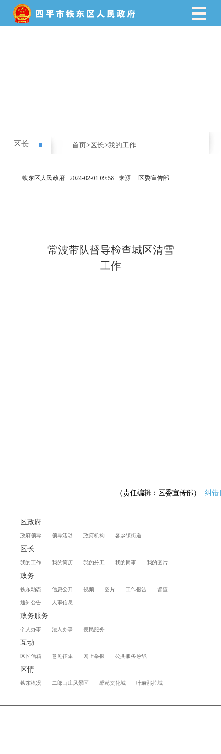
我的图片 (157, 562)
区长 (21, 144)
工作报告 (136, 589)
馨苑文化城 (112, 683)
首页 (79, 145)
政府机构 (94, 536)
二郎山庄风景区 (70, 683)
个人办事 (30, 629)
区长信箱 (30, 656)
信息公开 (62, 589)
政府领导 (30, 536)
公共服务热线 (131, 656)
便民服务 (94, 629)
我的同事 (125, 562)
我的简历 (62, 562)
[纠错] (211, 493)
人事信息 (62, 603)
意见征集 (62, 656)
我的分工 (94, 562)
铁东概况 (30, 683)
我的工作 (122, 145)
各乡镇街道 (128, 536)
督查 (162, 589)
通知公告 (30, 603)
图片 (110, 589)
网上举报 (94, 656)
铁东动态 (30, 589)
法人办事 (62, 629)
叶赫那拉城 (149, 683)
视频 (88, 589)
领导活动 (62, 536)
